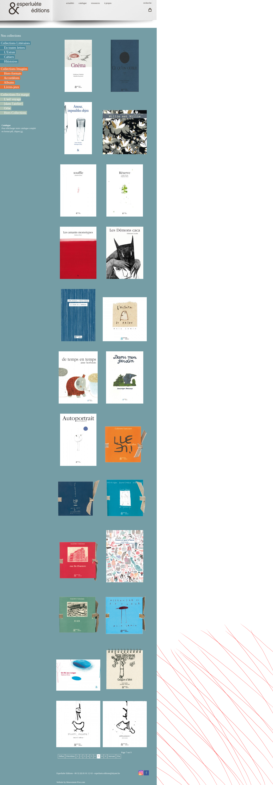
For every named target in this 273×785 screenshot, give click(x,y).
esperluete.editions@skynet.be (107, 773)
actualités (70, 3)
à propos (107, 3)
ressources (95, 3)
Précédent (70, 756)
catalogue (83, 3)
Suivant (111, 756)
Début (61, 756)
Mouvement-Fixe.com (75, 782)
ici (22, 131)
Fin (118, 756)
